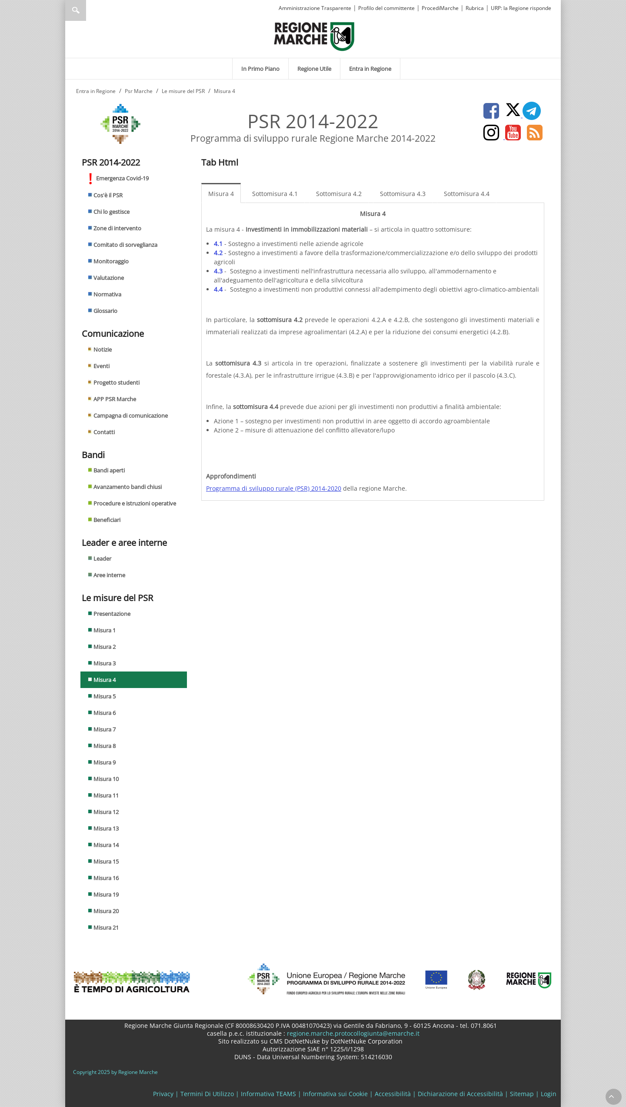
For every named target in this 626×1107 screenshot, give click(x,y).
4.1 (218, 243)
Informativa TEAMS (268, 1094)
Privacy (163, 1094)
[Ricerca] (92, 10)
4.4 (218, 289)
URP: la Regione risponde (521, 8)
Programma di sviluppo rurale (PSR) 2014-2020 (273, 488)
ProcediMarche (440, 8)
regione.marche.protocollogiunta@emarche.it (352, 1033)
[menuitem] (260, 68)
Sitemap (522, 1094)
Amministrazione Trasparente (315, 8)
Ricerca (75, 10)
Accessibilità (393, 1094)
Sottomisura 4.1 (275, 193)
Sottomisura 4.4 (466, 193)
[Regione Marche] (314, 36)
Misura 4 (221, 193)
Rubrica (475, 8)
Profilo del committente (386, 8)
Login (548, 1094)
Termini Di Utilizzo (207, 1094)
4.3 (218, 271)
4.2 (218, 253)
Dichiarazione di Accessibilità (460, 1094)
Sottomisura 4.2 (339, 193)
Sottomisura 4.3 (403, 193)
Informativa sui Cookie (335, 1094)
